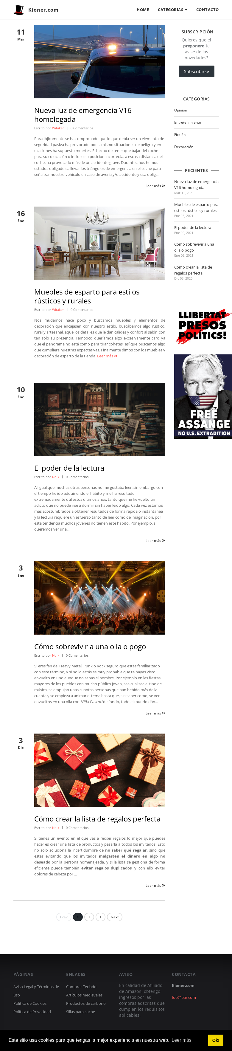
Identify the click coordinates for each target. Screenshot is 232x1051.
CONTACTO (207, 9)
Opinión (180, 110)
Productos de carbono (86, 1003)
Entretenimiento (187, 122)
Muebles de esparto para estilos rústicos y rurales (86, 296)
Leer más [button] (181, 1040)
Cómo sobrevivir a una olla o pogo (90, 646)
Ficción (180, 134)
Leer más (155, 185)
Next (115, 917)
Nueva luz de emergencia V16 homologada (83, 114)
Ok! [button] (215, 1040)
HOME (143, 9)
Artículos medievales (84, 995)
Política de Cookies (29, 1003)
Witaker (58, 128)
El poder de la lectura (69, 468)
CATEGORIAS (172, 9)
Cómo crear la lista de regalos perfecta (97, 819)
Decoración (183, 146)
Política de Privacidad (32, 1011)
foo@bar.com (184, 997)
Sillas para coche (80, 1011)
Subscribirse (196, 71)
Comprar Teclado (81, 986)
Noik (55, 477)
